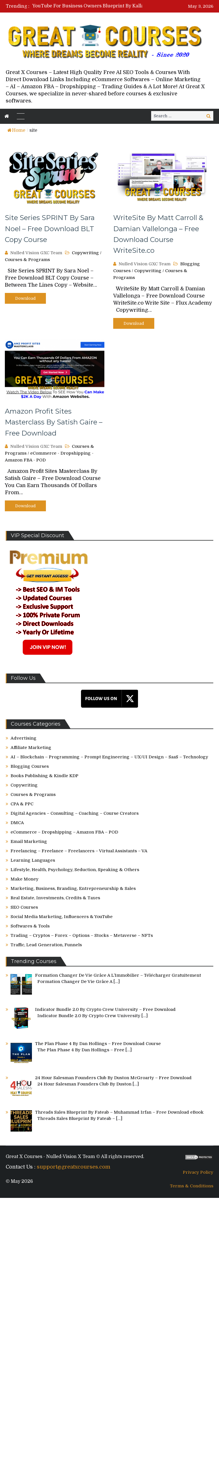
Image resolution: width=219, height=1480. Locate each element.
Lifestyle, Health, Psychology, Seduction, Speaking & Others (75, 869)
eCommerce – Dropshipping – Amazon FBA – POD (64, 832)
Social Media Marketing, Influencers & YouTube (62, 916)
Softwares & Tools (30, 926)
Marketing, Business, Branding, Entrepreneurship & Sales (73, 888)
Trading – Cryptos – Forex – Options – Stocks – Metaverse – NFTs (82, 935)
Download (25, 298)
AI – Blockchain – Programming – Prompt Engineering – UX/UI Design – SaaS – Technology (109, 756)
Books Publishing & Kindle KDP (44, 775)
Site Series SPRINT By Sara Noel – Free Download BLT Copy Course (50, 229)
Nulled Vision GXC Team (36, 252)
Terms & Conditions (191, 1185)
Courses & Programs (27, 259)
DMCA (17, 822)
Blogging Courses (30, 766)
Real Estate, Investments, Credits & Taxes (55, 897)
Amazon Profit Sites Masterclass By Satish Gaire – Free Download (53, 422)
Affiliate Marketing (31, 747)
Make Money (24, 879)
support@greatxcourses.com (73, 1167)
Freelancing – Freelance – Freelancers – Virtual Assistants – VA (79, 850)
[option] (98, 6)
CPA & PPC (22, 803)
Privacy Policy (198, 1172)
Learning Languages (33, 860)
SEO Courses (24, 907)
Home (16, 130)
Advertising (23, 738)
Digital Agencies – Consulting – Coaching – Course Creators (75, 813)
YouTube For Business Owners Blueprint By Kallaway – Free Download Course (120, 6)
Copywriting (85, 252)
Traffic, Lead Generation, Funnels (46, 944)
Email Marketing (29, 841)
